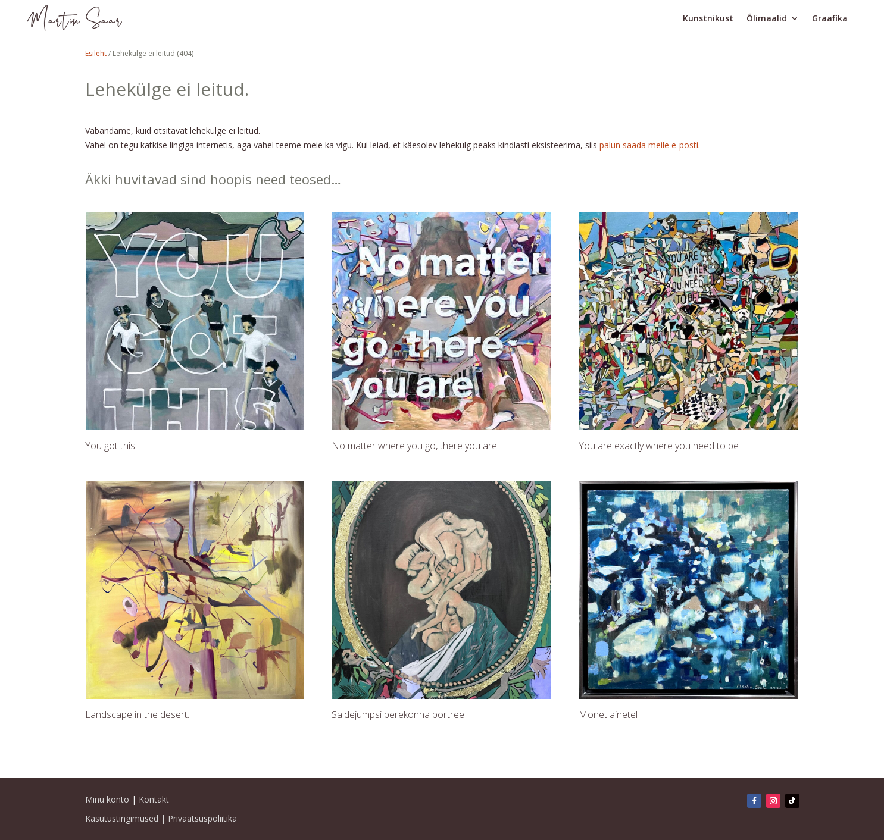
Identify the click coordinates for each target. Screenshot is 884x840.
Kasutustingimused (121, 818)
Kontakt (154, 799)
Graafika (830, 19)
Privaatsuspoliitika (202, 818)
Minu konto (107, 799)
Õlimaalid (766, 19)
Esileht (96, 53)
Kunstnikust (708, 19)
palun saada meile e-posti (648, 145)
